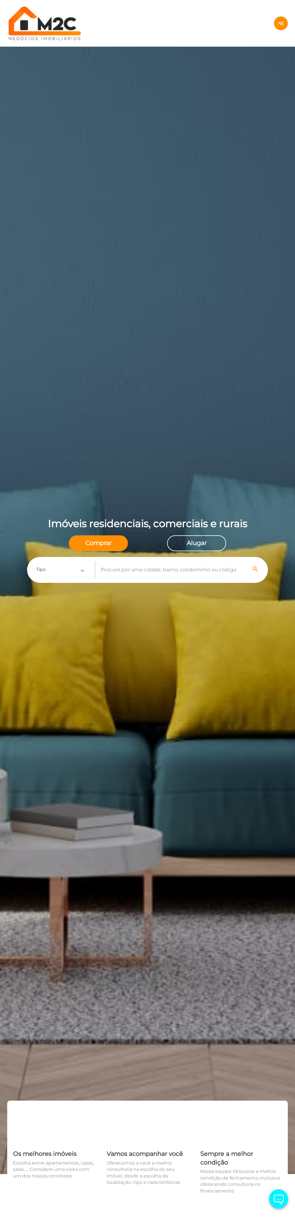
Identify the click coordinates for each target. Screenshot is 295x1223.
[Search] (255, 570)
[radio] (98, 543)
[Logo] (54, 23)
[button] (60, 570)
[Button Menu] (281, 23)
